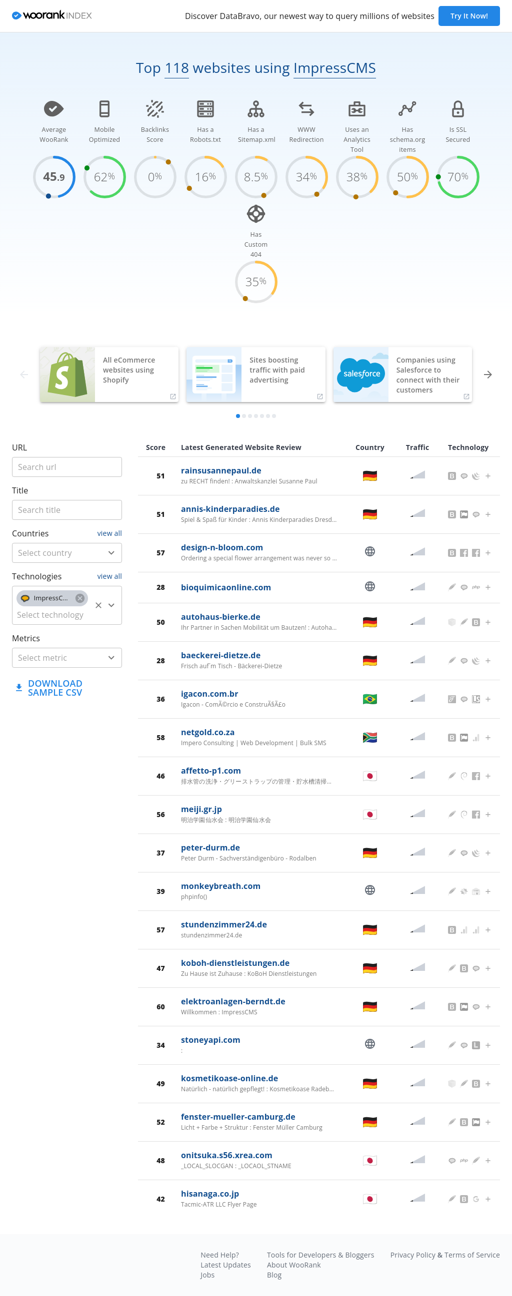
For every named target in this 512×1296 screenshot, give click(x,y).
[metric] (52, 658)
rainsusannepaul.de (221, 470)
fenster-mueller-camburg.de (238, 1116)
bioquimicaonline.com (226, 587)
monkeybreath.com (220, 885)
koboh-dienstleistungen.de (235, 962)
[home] (52, 16)
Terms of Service (472, 1255)
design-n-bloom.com (222, 547)
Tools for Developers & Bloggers (320, 1255)
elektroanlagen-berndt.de (233, 1001)
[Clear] (99, 605)
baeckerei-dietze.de (220, 655)
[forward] (488, 375)
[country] (52, 553)
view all (110, 533)
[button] (52, 598)
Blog (274, 1275)
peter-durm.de (210, 847)
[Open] (111, 553)
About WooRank (294, 1265)
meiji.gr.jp (201, 809)
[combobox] (67, 553)
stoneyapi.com (210, 1039)
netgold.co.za (208, 732)
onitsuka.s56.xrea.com (226, 1155)
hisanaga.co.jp (210, 1193)
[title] (67, 467)
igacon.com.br (209, 693)
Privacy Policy (413, 1255)
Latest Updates (225, 1265)
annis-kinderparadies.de (230, 508)
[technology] (52, 615)
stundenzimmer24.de (224, 924)
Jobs (207, 1275)
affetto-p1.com (211, 770)
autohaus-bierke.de (220, 616)
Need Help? (219, 1255)
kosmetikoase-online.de (229, 1078)
